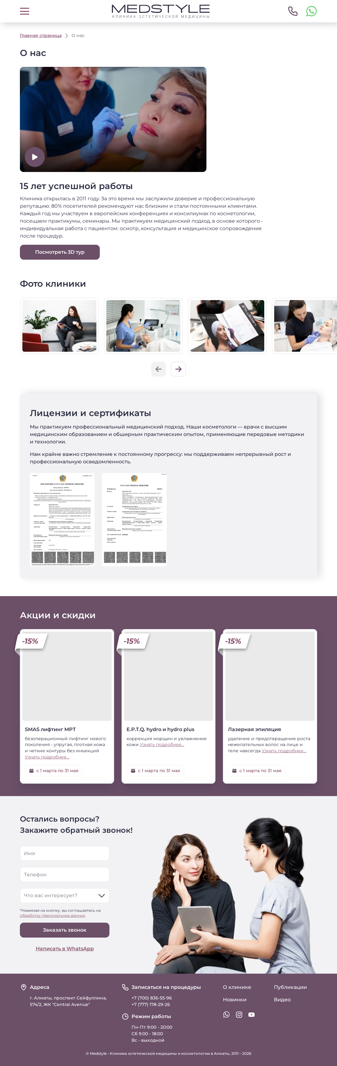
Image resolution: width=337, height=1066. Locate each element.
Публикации (290, 987)
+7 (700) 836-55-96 (152, 998)
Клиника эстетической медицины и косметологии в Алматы (169, 1053)
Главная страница (41, 35)
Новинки (235, 1000)
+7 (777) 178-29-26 (151, 1004)
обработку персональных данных (52, 915)
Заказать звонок (64, 930)
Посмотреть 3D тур (60, 252)
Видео (282, 1000)
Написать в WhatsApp (65, 949)
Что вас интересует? (50, 895)
